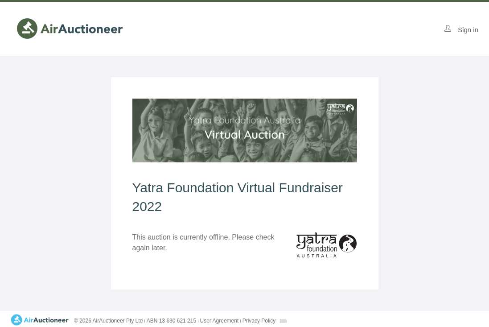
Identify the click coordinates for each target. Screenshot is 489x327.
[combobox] (283, 321)
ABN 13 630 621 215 (171, 321)
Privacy (259, 321)
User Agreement (219, 321)
